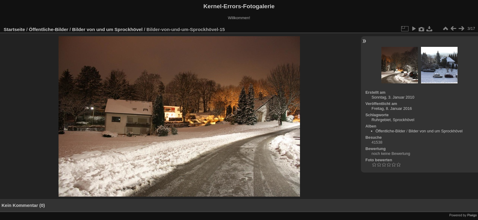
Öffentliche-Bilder (48, 29)
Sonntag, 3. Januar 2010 (393, 97)
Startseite (14, 29)
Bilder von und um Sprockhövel (107, 29)
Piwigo (472, 215)
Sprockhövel (403, 119)
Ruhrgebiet (381, 119)
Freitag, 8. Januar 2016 (392, 108)
